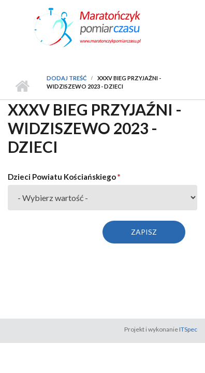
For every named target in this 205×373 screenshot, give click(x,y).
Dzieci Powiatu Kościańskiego (64, 176)
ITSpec (188, 329)
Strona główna (22, 86)
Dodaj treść (66, 78)
